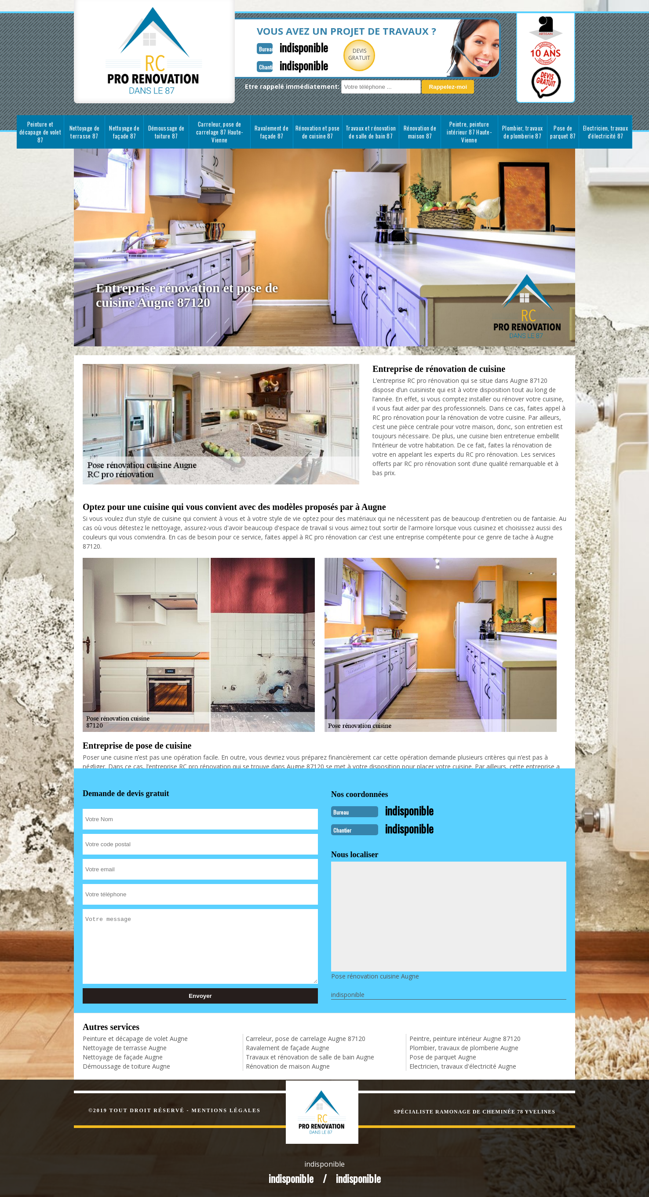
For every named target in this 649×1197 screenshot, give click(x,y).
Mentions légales (226, 1109)
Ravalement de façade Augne (287, 1047)
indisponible (281, 47)
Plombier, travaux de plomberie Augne (463, 1047)
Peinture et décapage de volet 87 (40, 132)
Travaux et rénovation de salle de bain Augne (310, 1056)
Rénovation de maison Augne (288, 1065)
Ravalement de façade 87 (271, 132)
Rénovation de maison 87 (420, 132)
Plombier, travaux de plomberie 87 (522, 132)
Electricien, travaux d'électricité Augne (462, 1065)
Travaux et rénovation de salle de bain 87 (371, 132)
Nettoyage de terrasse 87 (84, 132)
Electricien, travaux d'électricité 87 (605, 132)
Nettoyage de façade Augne (123, 1056)
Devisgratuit (339, 54)
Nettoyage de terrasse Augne (125, 1047)
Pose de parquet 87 (563, 132)
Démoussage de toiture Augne (126, 1065)
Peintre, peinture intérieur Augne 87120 (465, 1037)
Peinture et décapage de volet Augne (135, 1037)
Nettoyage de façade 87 (124, 132)
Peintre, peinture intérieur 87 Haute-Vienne (469, 132)
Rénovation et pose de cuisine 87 (317, 132)
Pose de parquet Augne (442, 1056)
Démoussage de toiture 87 (166, 132)
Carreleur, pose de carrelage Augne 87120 (305, 1037)
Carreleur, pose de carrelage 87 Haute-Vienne (219, 132)
